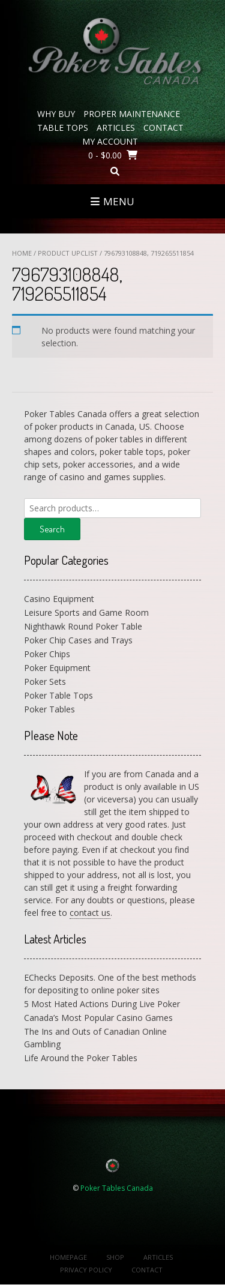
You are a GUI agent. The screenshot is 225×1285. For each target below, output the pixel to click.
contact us (90, 912)
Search (52, 529)
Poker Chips (47, 654)
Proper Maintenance (131, 113)
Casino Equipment (59, 598)
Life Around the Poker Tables (80, 1058)
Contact (163, 127)
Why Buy (56, 113)
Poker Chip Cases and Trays (78, 640)
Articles (116, 127)
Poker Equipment (57, 667)
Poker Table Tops (58, 695)
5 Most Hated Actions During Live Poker (102, 1004)
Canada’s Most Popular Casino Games (98, 1017)
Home (22, 252)
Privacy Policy (86, 1269)
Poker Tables (49, 709)
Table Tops (62, 127)
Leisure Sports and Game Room (86, 612)
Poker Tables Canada (116, 1188)
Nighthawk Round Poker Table (83, 626)
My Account (110, 141)
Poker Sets (45, 681)
